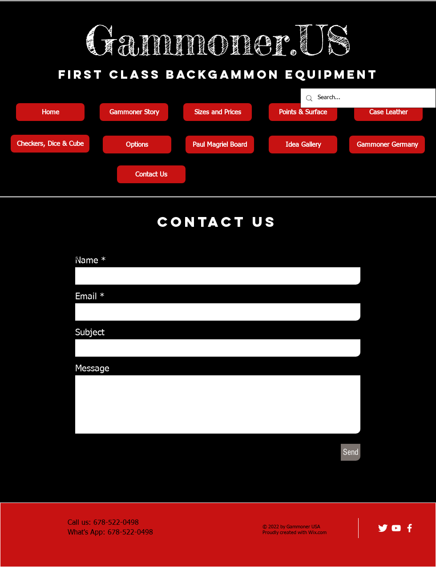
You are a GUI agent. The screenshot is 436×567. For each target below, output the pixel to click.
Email (86, 296)
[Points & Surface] (303, 112)
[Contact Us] (151, 174)
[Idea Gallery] (303, 144)
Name (86, 260)
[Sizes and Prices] (217, 112)
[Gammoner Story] (134, 112)
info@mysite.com (37, 273)
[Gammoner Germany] (387, 144)
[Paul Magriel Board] (220, 144)
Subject (90, 332)
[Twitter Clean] (382, 528)
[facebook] (409, 528)
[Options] (137, 144)
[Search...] (367, 98)
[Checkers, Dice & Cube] (50, 144)
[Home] (50, 112)
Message (92, 368)
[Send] (350, 452)
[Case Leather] (388, 112)
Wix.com (317, 532)
